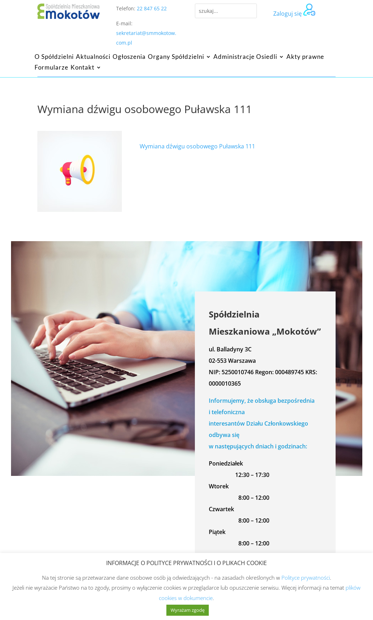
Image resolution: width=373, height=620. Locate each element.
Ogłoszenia (129, 57)
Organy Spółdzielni (176, 57)
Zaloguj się (287, 13)
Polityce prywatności (305, 577)
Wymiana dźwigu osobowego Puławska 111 (197, 146)
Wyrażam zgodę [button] (187, 610)
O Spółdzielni (54, 57)
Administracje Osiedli (245, 57)
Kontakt (82, 68)
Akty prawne (305, 57)
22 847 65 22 (152, 8)
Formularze (51, 68)
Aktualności (93, 57)
